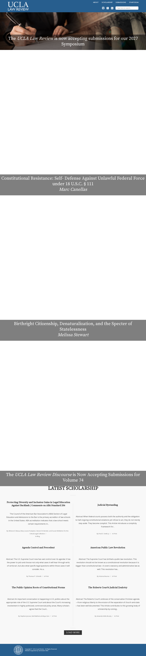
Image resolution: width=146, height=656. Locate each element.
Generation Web (43, 650)
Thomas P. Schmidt (34, 576)
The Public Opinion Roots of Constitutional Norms (38, 587)
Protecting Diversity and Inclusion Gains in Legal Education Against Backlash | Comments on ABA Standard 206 (38, 504)
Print (115, 534)
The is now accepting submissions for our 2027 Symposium (73, 41)
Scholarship (107, 2)
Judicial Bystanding (108, 505)
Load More (73, 632)
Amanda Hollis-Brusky (104, 616)
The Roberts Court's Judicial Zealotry (107, 587)
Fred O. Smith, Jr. (104, 534)
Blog (38, 536)
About (96, 2)
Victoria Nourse (104, 576)
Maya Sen (45, 616)
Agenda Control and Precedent (38, 547)
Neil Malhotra (36, 616)
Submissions (121, 2)
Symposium (134, 2)
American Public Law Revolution (107, 547)
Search (136, 8)
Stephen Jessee (25, 616)
